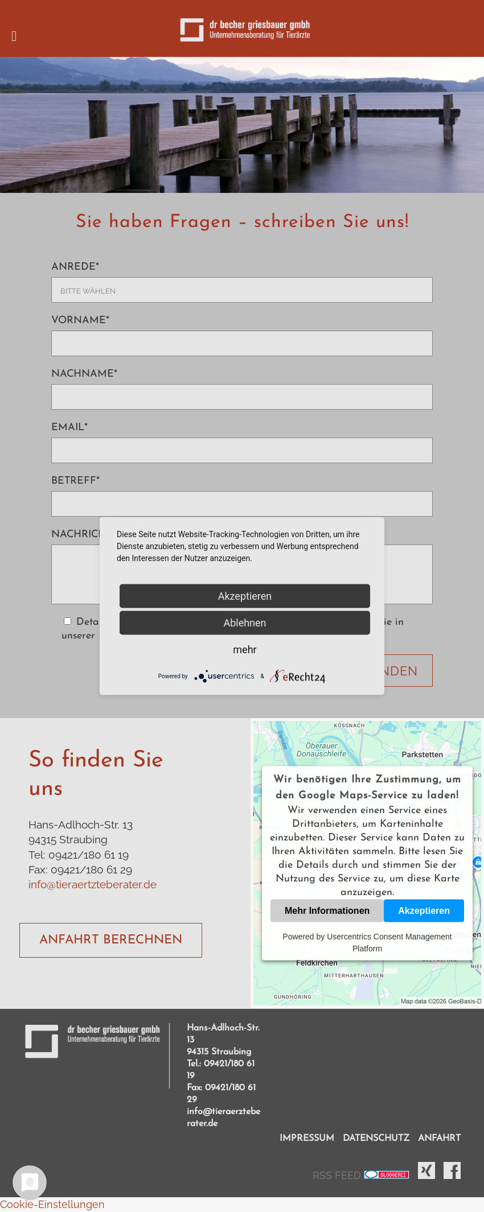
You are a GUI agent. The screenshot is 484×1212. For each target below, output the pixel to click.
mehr (244, 650)
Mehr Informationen (327, 911)
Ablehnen (244, 623)
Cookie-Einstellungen (52, 1204)
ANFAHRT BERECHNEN (110, 940)
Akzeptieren (424, 911)
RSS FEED (338, 1175)
